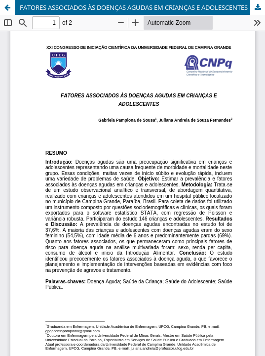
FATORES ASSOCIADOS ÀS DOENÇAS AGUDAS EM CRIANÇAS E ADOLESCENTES (134, 7)
